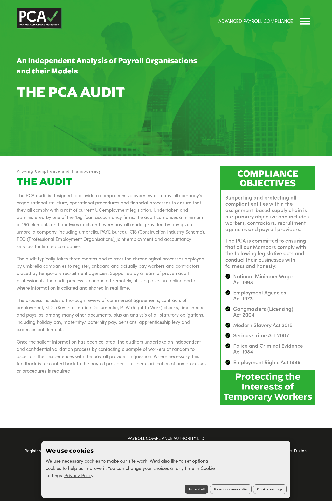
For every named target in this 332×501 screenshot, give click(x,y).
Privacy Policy (78, 475)
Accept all (196, 489)
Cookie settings (270, 489)
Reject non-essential (231, 489)
